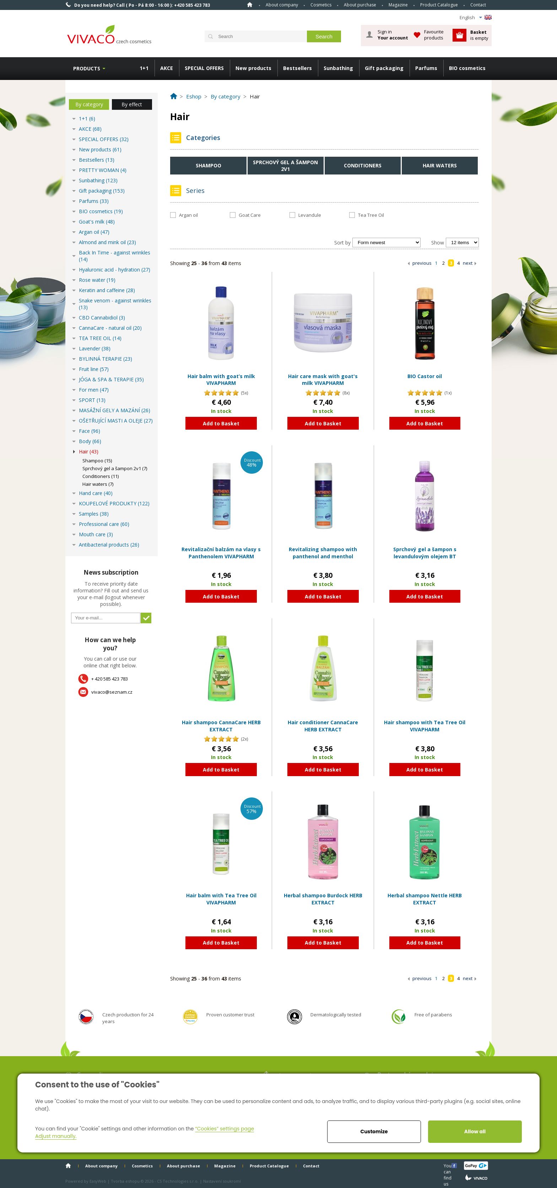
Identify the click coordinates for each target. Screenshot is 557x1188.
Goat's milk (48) (97, 221)
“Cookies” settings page (224, 1128)
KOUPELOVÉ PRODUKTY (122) (114, 503)
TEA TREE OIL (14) (100, 338)
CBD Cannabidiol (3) (102, 317)
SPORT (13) (92, 400)
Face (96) (89, 431)
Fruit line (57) (94, 369)
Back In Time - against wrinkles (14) (114, 256)
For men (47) (94, 389)
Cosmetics (320, 5)
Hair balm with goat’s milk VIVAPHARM (221, 380)
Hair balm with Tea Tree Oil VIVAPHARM (221, 899)
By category (89, 104)
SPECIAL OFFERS (204, 68)
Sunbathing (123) (98, 180)
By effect (131, 104)
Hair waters (440, 165)
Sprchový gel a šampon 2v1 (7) (114, 468)
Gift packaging (384, 68)
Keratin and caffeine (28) (107, 290)
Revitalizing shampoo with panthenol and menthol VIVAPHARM (323, 556)
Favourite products (434, 35)
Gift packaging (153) (102, 190)
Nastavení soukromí (222, 1181)
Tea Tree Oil (371, 215)
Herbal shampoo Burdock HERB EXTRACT (323, 899)
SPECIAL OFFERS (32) (104, 139)
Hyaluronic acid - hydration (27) (114, 269)
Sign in (393, 35)
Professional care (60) (104, 524)
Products (86, 68)
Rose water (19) (97, 279)
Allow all (475, 1131)
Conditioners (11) (100, 476)
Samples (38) (94, 513)
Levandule (309, 215)
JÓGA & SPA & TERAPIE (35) (111, 379)
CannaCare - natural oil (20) (110, 327)
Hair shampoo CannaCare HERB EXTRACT (221, 726)
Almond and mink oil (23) (107, 242)
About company (282, 5)
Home (250, 4)
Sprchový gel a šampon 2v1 (285, 165)
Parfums (426, 68)
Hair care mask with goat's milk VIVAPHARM (323, 380)
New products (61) (100, 149)
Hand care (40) (96, 493)
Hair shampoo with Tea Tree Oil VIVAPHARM (424, 726)
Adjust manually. (55, 1136)
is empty (479, 35)
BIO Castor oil (424, 376)
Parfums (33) (94, 201)
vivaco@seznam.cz (112, 692)
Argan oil (188, 215)
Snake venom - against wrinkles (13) (115, 304)
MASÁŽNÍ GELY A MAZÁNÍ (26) (114, 410)
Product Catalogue (439, 5)
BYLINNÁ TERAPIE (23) (105, 358)
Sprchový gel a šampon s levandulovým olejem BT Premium (424, 556)
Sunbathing (338, 68)
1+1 (144, 68)
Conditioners (363, 165)
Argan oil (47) (94, 232)
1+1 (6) (87, 118)
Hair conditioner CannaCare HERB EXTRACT (323, 726)
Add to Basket (221, 423)
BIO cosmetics (467, 68)
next (467, 263)
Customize (374, 1131)
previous (422, 263)
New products (253, 68)
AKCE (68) (90, 128)
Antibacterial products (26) (109, 544)
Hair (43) (88, 451)
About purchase (360, 5)
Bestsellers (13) (96, 159)
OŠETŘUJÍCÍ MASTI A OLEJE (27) (116, 420)
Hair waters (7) (97, 484)
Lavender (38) (94, 348)
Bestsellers (297, 68)
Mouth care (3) (96, 534)
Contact (478, 5)
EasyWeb (98, 1181)
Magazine (398, 5)
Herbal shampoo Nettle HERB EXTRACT (425, 899)
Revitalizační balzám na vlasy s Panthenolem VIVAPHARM (221, 553)
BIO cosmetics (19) (101, 211)
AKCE (166, 68)
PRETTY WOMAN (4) (102, 170)
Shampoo (208, 165)
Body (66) (90, 441)
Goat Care (250, 215)
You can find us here (448, 1165)
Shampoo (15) (97, 460)
